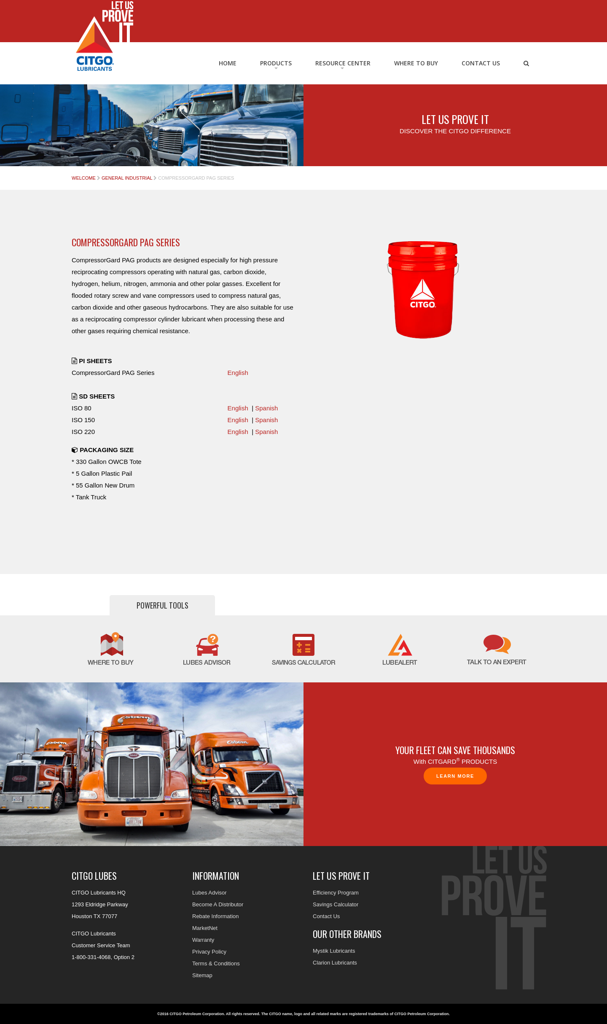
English (238, 372)
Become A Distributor (217, 904)
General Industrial (127, 178)
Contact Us (481, 63)
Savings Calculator (335, 904)
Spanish (266, 408)
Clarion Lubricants (335, 962)
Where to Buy (416, 63)
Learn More (455, 776)
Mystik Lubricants (334, 951)
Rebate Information (215, 916)
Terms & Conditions (216, 963)
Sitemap (202, 975)
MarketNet (205, 928)
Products (276, 63)
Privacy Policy (209, 952)
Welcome (84, 178)
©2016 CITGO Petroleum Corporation (190, 1014)
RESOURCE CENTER (343, 63)
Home (227, 63)
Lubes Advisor (209, 892)
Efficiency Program (336, 892)
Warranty (203, 940)
